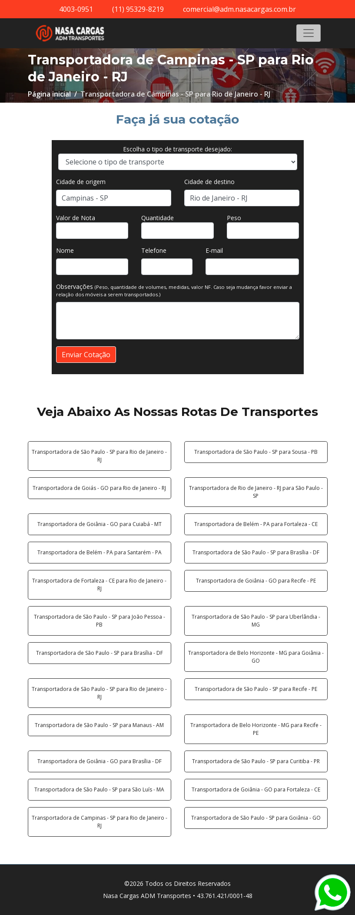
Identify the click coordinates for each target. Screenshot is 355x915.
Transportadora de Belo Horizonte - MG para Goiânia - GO (256, 656)
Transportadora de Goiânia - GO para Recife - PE (256, 580)
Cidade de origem (81, 182)
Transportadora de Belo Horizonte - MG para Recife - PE (256, 729)
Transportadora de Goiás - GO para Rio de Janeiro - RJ (99, 488)
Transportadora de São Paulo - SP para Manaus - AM (99, 725)
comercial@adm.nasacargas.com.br (239, 9)
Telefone (153, 250)
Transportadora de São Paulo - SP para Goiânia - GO (256, 817)
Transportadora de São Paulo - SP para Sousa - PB (256, 452)
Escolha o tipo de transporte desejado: (177, 149)
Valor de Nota (75, 218)
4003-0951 (76, 9)
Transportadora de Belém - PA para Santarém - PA (99, 552)
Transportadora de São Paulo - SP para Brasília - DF (255, 552)
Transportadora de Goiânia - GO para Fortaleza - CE (256, 789)
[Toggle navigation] (308, 33)
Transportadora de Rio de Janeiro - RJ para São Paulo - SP (256, 491)
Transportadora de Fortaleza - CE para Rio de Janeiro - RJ (99, 584)
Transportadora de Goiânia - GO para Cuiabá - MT (99, 524)
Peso (234, 218)
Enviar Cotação (86, 354)
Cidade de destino (209, 182)
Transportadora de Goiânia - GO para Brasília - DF (99, 761)
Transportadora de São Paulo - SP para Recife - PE (256, 689)
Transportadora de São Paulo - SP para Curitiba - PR (256, 761)
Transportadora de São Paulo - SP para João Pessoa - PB (99, 620)
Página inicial (49, 94)
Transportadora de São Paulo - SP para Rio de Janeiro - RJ (99, 455)
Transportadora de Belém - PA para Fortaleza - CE (256, 524)
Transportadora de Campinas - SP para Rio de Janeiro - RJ (99, 821)
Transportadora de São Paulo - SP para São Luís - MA (99, 789)
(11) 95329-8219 (138, 9)
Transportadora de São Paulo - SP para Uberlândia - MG (256, 620)
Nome (65, 250)
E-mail (214, 250)
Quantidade (157, 218)
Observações (174, 290)
